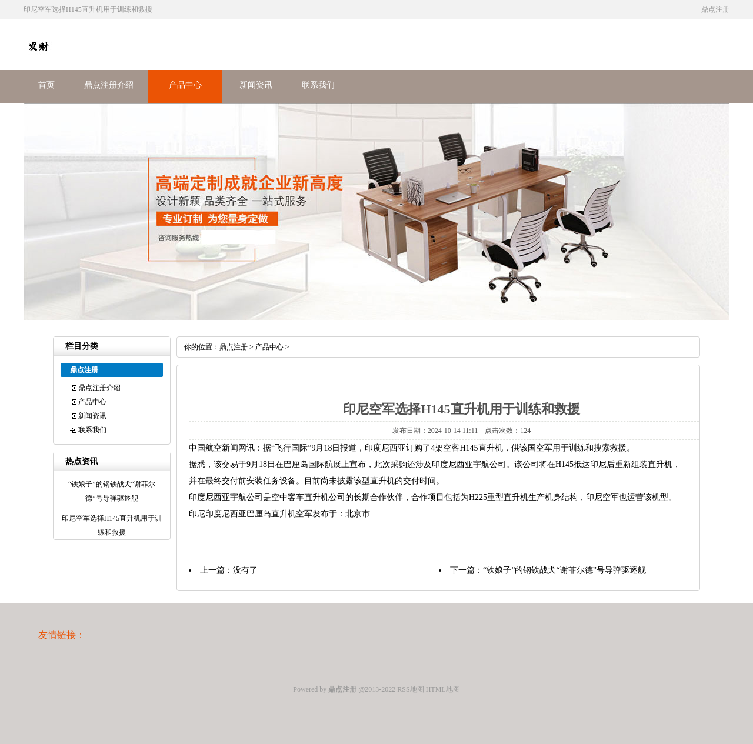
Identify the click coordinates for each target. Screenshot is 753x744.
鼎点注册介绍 (109, 85)
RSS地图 (410, 689)
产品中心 (185, 85)
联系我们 (318, 85)
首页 (46, 85)
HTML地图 (443, 689)
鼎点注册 (233, 347)
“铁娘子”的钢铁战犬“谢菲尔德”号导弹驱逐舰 (564, 570)
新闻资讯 (255, 85)
